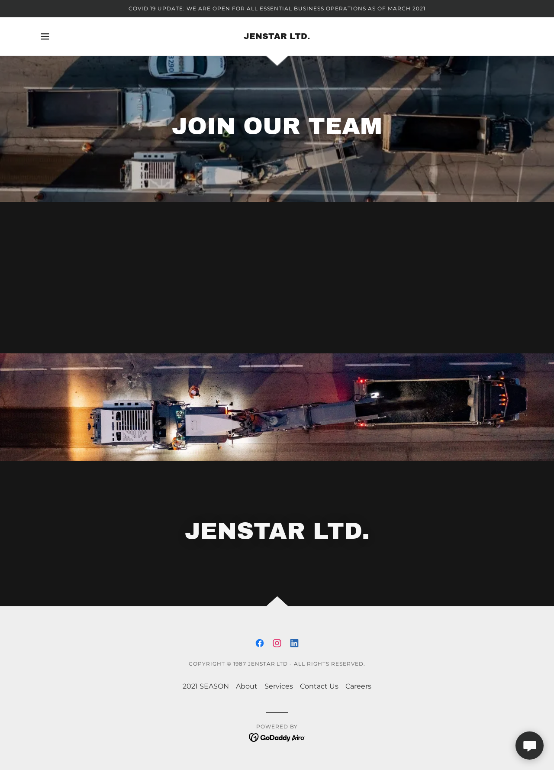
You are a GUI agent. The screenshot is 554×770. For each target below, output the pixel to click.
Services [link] (278, 686)
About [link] (247, 686)
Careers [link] (358, 686)
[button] (45, 36)
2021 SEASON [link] (206, 686)
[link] (277, 36)
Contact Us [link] (319, 686)
